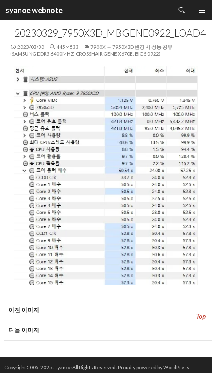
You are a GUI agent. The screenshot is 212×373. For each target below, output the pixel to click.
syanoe (63, 367)
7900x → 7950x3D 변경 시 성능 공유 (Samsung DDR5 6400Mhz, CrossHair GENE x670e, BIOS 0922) (91, 50)
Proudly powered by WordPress (153, 367)
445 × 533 (67, 47)
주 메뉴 (202, 10)
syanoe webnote (33, 10)
